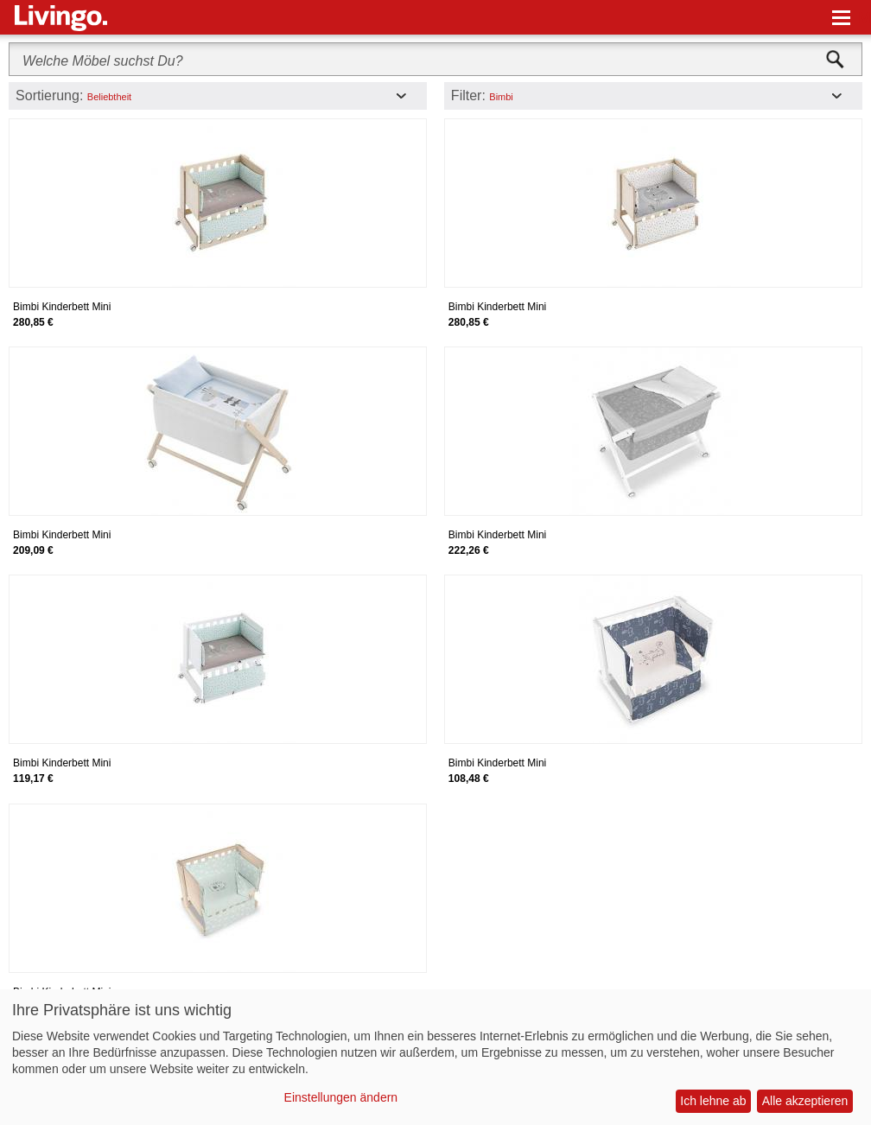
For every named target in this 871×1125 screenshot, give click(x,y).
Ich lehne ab (713, 1101)
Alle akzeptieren (805, 1101)
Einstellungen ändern (341, 1097)
